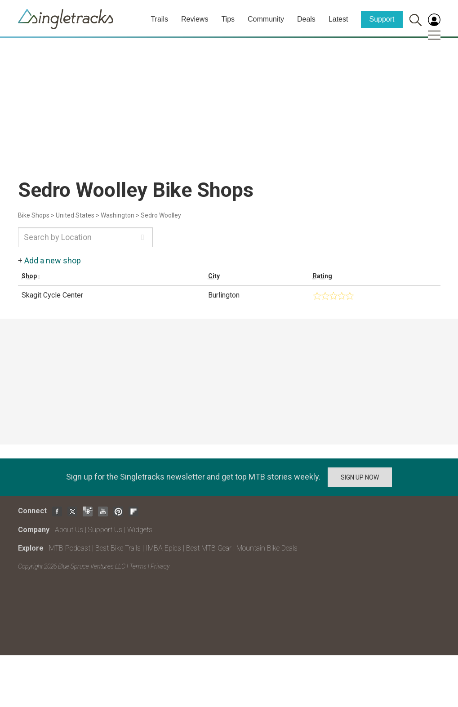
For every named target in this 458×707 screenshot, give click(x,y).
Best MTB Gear (208, 548)
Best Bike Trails (118, 548)
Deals (306, 19)
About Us (69, 529)
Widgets (139, 529)
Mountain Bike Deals (267, 548)
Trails (159, 19)
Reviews (194, 19)
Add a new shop (52, 260)
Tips (228, 19)
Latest (338, 19)
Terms (138, 566)
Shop (29, 276)
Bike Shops (33, 215)
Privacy (160, 566)
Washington (117, 215)
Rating (322, 276)
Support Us (105, 529)
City (214, 276)
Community (266, 19)
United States (75, 215)
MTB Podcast (69, 548)
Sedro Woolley (161, 215)
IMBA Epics (163, 548)
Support (381, 19)
